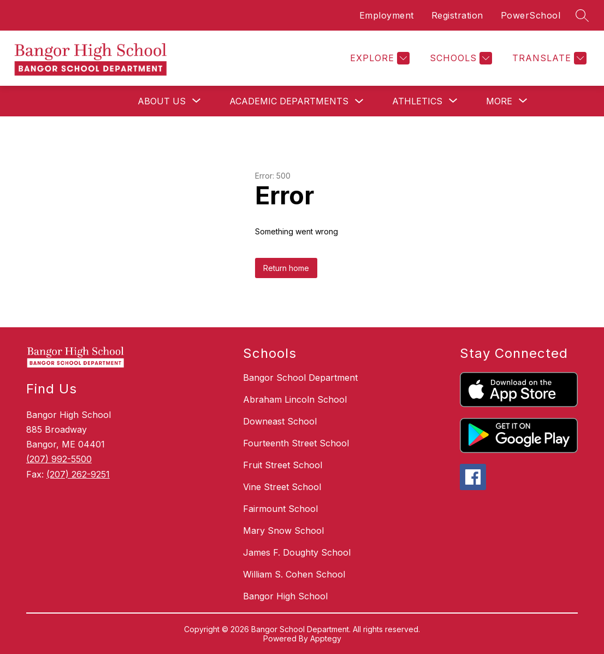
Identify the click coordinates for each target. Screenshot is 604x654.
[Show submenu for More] (499, 101)
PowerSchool (531, 15)
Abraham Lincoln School (295, 399)
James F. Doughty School (297, 552)
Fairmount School (280, 508)
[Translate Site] (548, 58)
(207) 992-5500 (59, 458)
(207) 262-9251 (78, 474)
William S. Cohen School (294, 574)
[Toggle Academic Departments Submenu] (359, 101)
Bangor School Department (300, 377)
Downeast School (280, 421)
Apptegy (325, 638)
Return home (286, 268)
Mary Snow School (283, 530)
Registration (457, 15)
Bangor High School (285, 596)
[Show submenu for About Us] (162, 101)
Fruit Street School (282, 464)
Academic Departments (288, 101)
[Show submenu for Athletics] (417, 101)
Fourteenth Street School (296, 443)
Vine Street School (282, 486)
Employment (386, 15)
